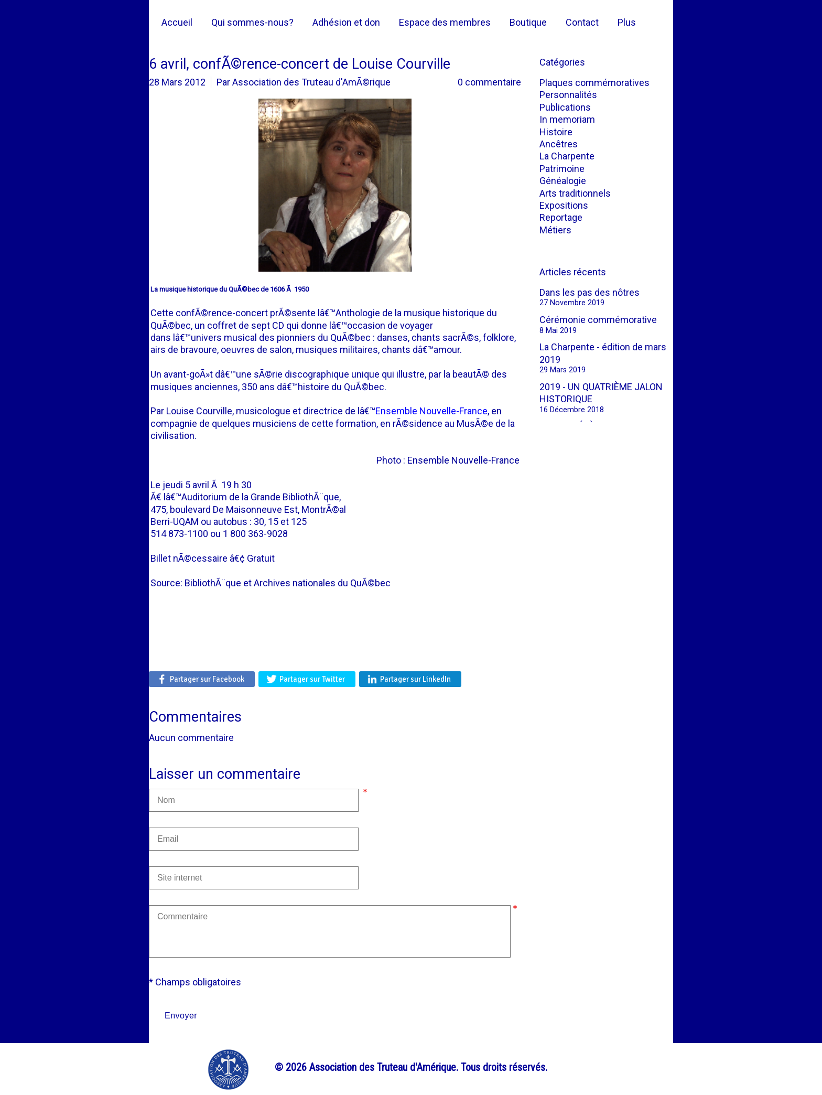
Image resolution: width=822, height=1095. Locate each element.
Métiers (555, 229)
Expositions (563, 205)
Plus (627, 22)
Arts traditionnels (575, 193)
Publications (565, 107)
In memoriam (567, 119)
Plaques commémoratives (594, 82)
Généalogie (562, 180)
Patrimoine (562, 168)
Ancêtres (558, 143)
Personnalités (568, 94)
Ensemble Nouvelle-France (431, 410)
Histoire (555, 131)
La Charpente (566, 156)
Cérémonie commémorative (598, 319)
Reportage (560, 217)
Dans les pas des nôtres (589, 292)
